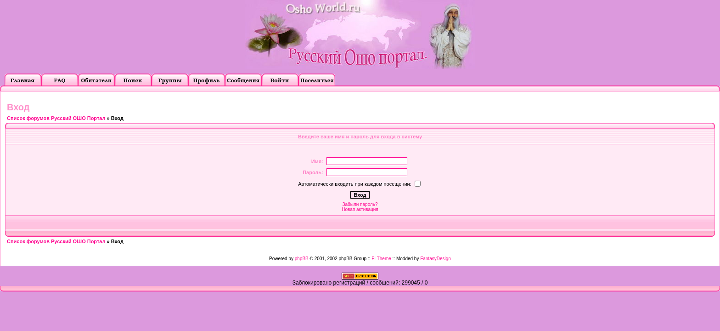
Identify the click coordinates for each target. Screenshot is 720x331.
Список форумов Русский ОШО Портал (56, 118)
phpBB (302, 258)
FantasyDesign (435, 258)
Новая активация (360, 209)
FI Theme (381, 258)
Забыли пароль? (359, 204)
